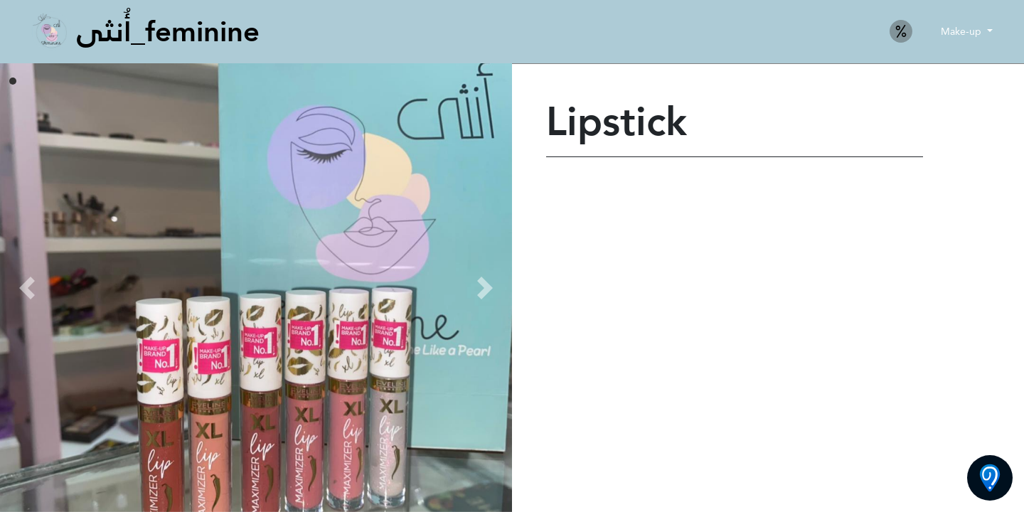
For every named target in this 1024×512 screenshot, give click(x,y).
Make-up (962, 31)
